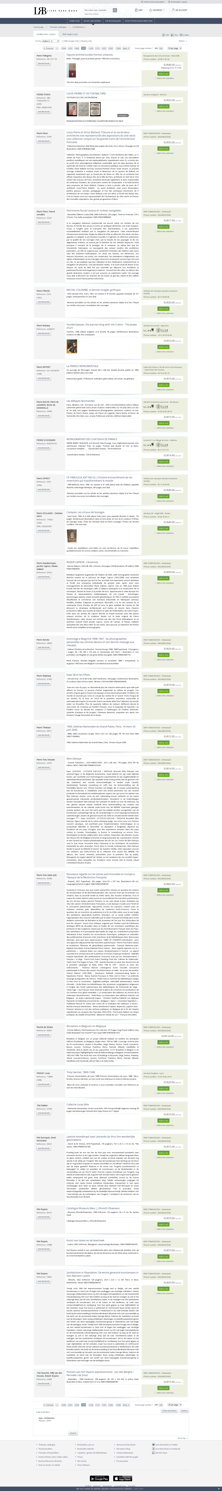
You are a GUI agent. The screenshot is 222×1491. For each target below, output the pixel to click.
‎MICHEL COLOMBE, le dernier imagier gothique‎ (94, 289)
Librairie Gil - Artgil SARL (154, 513)
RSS (174, 35)
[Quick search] (99, 10)
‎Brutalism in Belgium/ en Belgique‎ (86, 1026)
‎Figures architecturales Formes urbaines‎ (90, 54)
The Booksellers (113, 21)
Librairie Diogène (151, 1073)
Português (107, 1486)
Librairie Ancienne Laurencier (156, 402)
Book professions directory (139, 21)
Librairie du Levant (151, 325)
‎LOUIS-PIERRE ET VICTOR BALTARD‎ (86, 93)
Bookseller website (84, 1448)
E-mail (184, 35)
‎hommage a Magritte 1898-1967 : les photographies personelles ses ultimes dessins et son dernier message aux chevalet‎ (100, 642)
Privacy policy (120, 1461)
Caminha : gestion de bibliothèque (92, 1452)
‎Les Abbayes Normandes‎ (81, 401)
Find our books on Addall (47, 1465)
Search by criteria (91, 14)
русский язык (120, 1486)
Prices (80, 1457)
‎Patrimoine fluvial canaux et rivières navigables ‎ (94, 210)
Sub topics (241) (70, 34)
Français (97, 1486)
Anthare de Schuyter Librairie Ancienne (160, 291)
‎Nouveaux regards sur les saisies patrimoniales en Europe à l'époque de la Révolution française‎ (101, 875)
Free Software (84, 1465)
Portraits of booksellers (49, 1452)
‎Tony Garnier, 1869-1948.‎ (81, 1072)
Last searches (43, 1412)
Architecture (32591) (45, 34)
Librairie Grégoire (151, 94)
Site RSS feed (159, 1452)
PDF (165, 35)
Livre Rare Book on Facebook (166, 1448)
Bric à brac (82, 1461)
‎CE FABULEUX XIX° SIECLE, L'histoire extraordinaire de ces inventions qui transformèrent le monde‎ (99, 479)
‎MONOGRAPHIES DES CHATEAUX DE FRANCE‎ (92, 439)
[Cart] (138, 10)
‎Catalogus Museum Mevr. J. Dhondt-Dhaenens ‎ (93, 1208)
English (88, 1486)
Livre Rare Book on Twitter (165, 1444)
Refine (183, 41)
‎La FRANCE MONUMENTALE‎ (83, 366)
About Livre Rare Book (126, 1444)
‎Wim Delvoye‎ (74, 758)
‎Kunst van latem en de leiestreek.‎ (86, 1240)
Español (131, 1486)
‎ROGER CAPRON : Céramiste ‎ (83, 562)
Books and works (92, 21)
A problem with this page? (125, 1456)
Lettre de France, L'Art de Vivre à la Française (163, 367)
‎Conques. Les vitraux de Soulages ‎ (86, 512)
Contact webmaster (123, 1452)
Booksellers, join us (84, 1444)
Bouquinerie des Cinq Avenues (157, 55)
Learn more (138, 1489)
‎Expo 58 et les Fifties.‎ (78, 674)
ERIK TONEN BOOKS (152, 133)
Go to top (183, 1438)
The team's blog (121, 1448)
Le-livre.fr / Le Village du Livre (156, 440)
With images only (70, 41)
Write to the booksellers (153, 2)
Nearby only (85, 41)
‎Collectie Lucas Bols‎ (78, 1104)
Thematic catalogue (57, 27)
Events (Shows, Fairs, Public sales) (51, 1456)
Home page (74, 21)
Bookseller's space (177, 2)
